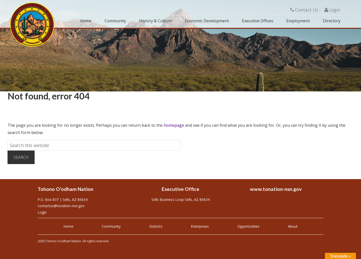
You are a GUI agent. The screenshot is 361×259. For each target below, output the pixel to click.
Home (68, 226)
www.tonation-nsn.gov (276, 189)
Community (111, 226)
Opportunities (248, 226)
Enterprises (200, 226)
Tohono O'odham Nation (32, 25)
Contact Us (304, 10)
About (293, 226)
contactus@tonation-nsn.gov (61, 205)
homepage (174, 125)
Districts (155, 226)
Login (332, 10)
